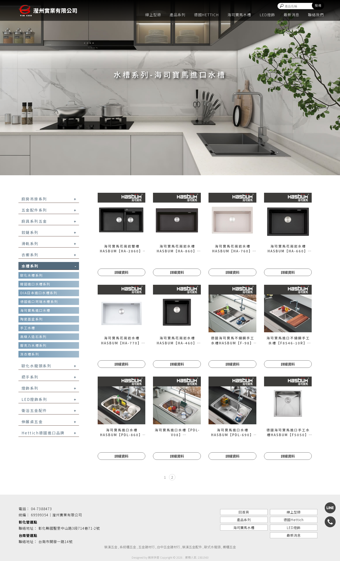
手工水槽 (27, 328)
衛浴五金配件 (49, 410)
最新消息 (291, 15)
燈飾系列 (49, 388)
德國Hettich (206, 15)
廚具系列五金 (49, 221)
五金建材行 (146, 547)
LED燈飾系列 (49, 399)
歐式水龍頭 (212, 547)
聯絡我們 (316, 15)
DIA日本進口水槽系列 (39, 292)
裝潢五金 (110, 547)
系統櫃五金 (128, 547)
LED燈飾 (267, 15)
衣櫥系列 (49, 254)
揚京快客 (153, 557)
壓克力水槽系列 (33, 345)
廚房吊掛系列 (49, 199)
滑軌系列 (49, 243)
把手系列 (49, 377)
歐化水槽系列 (31, 275)
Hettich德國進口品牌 (49, 432)
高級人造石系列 (33, 336)
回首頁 (243, 512)
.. (183, 557)
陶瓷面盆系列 (31, 319)
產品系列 (177, 15)
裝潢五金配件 (192, 547)
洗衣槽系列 (29, 354)
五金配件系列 (49, 210)
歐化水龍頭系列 (49, 365)
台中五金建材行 (168, 547)
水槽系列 (49, 266)
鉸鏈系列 (49, 232)
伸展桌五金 (49, 421)
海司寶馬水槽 (239, 15)
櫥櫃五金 (229, 547)
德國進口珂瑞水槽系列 (39, 301)
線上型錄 (153, 15)
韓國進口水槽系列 (35, 284)
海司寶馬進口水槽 (35, 310)
